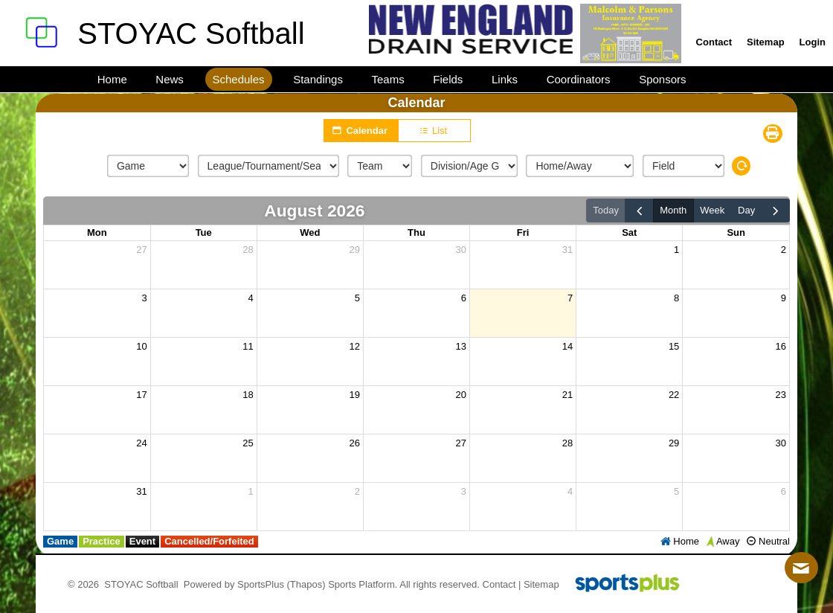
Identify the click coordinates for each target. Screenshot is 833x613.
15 (674, 346)
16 (781, 346)
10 (141, 346)
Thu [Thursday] (416, 232)
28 (247, 249)
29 (354, 249)
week (712, 210)
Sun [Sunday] (736, 232)
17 (141, 394)
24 (141, 443)
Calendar (360, 130)
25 (247, 443)
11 (247, 346)
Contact (499, 584)
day (746, 210)
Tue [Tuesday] (204, 232)
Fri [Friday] (523, 232)
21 (567, 394)
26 (354, 443)
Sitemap (541, 584)
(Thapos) (306, 584)
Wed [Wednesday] (310, 232)
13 (461, 346)
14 (567, 346)
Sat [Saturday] (629, 232)
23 (781, 394)
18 (247, 394)
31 (567, 249)
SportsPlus (260, 584)
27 (141, 249)
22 (674, 394)
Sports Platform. (362, 584)
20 (461, 394)
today (606, 210)
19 (354, 394)
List (435, 131)
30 (461, 249)
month (673, 210)
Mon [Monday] (97, 232)
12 (354, 346)
